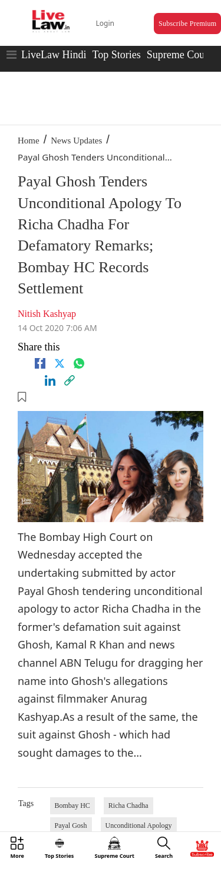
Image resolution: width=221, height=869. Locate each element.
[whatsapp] (79, 363)
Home (28, 140)
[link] (69, 380)
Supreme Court (179, 55)
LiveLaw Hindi (53, 55)
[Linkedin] (50, 380)
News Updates (76, 140)
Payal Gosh (71, 825)
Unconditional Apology (138, 825)
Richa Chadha (128, 805)
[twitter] (59, 363)
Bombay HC (72, 805)
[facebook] (40, 363)
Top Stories (116, 55)
